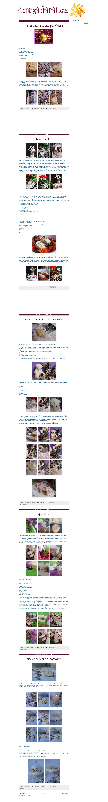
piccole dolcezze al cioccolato (44, 659)
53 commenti (42, 786)
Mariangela (50, 382)
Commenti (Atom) (26, 795)
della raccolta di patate (39, 47)
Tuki (47, 535)
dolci (24, 788)
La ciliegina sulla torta (45, 542)
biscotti (24, 504)
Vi (45, 47)
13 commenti (42, 108)
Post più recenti (22, 793)
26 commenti (42, 502)
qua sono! (43, 514)
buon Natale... (44, 139)
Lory (36, 166)
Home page (44, 793)
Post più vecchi (65, 793)
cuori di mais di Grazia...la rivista (44, 319)
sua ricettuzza (50, 167)
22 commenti (42, 647)
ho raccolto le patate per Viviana (44, 26)
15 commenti (42, 287)
